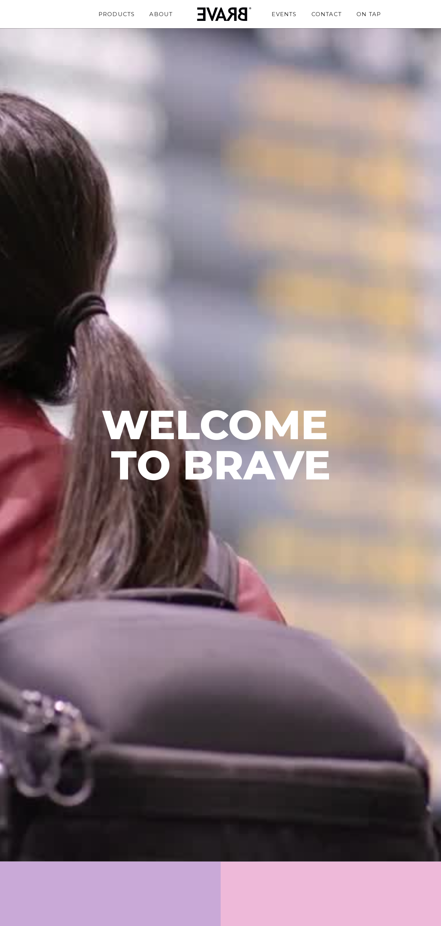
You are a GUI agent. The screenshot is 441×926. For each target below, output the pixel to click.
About (161, 14)
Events (284, 14)
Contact (326, 14)
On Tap (368, 14)
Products (116, 14)
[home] (222, 14)
